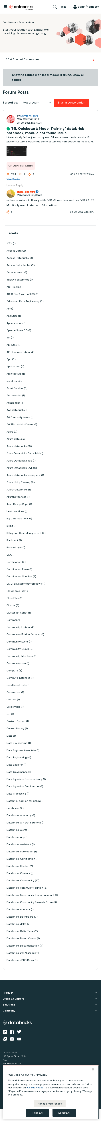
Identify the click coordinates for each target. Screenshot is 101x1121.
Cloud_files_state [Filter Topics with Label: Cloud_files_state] (17, 591)
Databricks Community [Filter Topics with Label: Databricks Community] (20, 880)
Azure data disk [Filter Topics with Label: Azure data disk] (16, 439)
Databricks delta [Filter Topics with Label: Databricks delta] (16, 924)
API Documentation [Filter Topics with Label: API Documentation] (18, 352)
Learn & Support (13, 998)
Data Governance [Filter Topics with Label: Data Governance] (17, 772)
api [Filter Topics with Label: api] (8, 337)
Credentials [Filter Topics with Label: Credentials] (13, 706)
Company (9, 1010)
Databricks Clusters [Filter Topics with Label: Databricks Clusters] (18, 873)
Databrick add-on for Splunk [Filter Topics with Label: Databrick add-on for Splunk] (24, 800)
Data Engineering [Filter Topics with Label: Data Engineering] (17, 757)
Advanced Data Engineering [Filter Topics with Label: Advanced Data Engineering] (23, 301)
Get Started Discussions (23, 59)
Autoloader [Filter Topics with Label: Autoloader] (13, 402)
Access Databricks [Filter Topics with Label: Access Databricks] (18, 258)
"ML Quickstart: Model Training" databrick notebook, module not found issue (45, 130)
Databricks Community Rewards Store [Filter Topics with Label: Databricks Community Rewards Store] (30, 902)
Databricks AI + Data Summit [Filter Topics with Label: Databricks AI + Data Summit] (24, 822)
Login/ (88, 7)
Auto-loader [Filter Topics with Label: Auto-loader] (14, 395)
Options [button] (93, 59)
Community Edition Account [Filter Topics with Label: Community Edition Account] (24, 634)
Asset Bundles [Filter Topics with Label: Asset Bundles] (15, 388)
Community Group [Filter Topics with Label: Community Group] (18, 648)
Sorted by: (10, 102)
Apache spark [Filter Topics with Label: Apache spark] (15, 323)
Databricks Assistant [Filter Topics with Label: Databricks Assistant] (19, 844)
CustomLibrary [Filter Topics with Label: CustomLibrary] (15, 728)
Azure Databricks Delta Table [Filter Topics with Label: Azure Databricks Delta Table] (24, 453)
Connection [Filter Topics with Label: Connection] (14, 692)
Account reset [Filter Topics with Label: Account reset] (15, 272)
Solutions (9, 1004)
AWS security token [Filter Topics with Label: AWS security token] (18, 417)
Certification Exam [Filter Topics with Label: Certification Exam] (18, 569)
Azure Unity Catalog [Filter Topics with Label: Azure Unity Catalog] (18, 482)
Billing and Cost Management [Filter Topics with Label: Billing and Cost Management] (24, 533)
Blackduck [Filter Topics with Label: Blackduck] (12, 540)
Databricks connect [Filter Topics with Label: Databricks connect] (18, 909)
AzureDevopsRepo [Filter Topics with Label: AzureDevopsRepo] (18, 504)
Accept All (64, 1112)
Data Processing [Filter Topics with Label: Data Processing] (16, 793)
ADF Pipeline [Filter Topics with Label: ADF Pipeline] (14, 286)
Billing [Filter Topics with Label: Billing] (10, 525)
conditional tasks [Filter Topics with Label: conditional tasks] (17, 685)
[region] (51, 1092)
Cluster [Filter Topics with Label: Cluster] (11, 605)
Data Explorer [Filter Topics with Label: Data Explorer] (15, 764)
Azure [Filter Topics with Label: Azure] (10, 431)
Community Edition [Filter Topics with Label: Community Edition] (18, 627)
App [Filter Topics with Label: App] (9, 359)
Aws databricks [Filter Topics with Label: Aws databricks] (16, 410)
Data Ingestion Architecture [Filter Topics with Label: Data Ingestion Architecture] (23, 786)
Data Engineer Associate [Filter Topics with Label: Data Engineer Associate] (21, 750)
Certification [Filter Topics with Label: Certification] (14, 562)
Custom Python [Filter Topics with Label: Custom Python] (16, 721)
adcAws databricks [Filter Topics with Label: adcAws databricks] (18, 279)
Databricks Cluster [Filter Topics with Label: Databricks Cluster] (18, 866)
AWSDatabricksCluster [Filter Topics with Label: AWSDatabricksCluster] (20, 424)
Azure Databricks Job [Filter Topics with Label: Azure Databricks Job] (19, 460)
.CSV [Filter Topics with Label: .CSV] (9, 243)
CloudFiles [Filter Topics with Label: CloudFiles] (13, 598)
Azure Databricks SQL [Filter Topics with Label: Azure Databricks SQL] (20, 467)
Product (8, 992)
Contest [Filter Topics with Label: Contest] (11, 699)
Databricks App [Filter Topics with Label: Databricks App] (16, 837)
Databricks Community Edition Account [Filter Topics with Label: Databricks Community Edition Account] (30, 895)
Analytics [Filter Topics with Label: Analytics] (12, 315)
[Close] (93, 1069)
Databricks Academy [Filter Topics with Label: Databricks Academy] (19, 815)
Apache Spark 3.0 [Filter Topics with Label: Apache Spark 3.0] (17, 330)
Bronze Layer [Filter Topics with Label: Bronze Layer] (14, 547)
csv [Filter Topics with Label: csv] (9, 714)
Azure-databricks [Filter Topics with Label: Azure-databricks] (17, 489)
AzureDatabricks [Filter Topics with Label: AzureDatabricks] (16, 496)
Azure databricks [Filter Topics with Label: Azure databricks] (17, 446)
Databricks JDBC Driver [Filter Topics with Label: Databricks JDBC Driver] (20, 960)
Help (63, 7)
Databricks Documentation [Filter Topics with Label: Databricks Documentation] (23, 945)
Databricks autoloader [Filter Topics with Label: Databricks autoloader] (20, 851)
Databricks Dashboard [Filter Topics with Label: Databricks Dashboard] (20, 916)
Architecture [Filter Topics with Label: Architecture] (14, 373)
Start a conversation (71, 102)
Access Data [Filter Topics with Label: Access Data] (14, 250)
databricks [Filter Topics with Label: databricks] (13, 808)
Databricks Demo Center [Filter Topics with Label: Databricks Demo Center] (21, 938)
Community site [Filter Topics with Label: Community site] (16, 663)
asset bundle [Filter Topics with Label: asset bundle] (14, 381)
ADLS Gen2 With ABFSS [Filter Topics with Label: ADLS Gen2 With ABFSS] (21, 294)
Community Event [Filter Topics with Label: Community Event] (17, 641)
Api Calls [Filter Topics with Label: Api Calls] (12, 344)
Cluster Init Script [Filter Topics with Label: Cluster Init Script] (17, 612)
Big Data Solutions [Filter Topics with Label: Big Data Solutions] (18, 518)
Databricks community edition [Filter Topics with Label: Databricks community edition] (25, 887)
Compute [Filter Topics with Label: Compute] (12, 670)
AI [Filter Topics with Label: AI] (8, 308)
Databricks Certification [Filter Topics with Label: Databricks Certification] (21, 858)
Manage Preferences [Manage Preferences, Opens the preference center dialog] (50, 1103)
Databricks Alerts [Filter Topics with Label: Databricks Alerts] (17, 829)
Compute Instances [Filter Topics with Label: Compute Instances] (18, 677)
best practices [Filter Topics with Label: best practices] (15, 511)
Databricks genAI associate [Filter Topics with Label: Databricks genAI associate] (23, 952)
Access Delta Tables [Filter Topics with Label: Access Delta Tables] (19, 265)
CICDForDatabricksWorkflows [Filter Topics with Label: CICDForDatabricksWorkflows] (24, 583)
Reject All (37, 1112)
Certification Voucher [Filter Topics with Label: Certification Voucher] (19, 576)
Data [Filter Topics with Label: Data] (9, 735)
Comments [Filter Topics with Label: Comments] (13, 619)
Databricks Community (21, 7)
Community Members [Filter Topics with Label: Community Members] (20, 656)
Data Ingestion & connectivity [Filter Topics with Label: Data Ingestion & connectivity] (24, 779)
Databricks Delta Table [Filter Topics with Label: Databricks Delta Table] (20, 931)
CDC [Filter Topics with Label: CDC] (9, 554)
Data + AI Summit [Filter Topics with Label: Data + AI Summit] (17, 743)
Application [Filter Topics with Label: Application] (13, 366)
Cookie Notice (35, 1087)
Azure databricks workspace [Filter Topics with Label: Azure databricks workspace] (24, 475)
